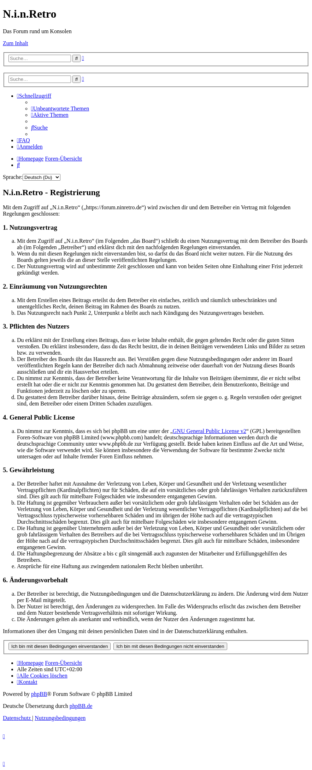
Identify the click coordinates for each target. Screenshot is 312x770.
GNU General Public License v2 (209, 431)
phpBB (39, 694)
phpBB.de (81, 706)
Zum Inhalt (15, 43)
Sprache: (13, 177)
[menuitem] (60, 109)
